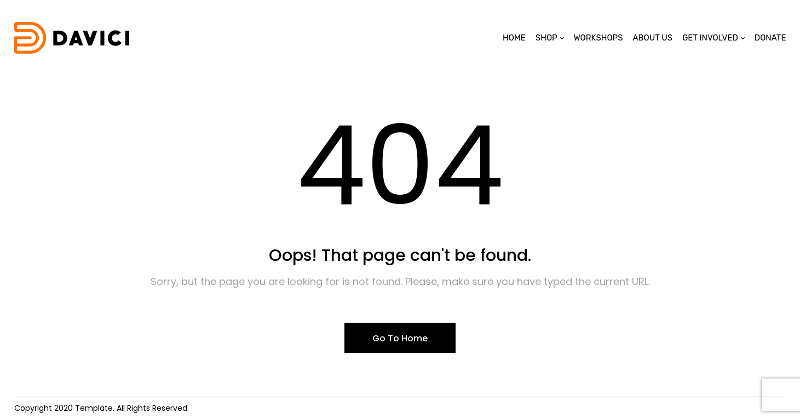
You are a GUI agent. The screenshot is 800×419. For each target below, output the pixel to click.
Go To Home (400, 338)
